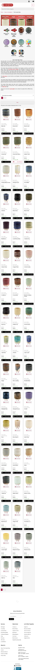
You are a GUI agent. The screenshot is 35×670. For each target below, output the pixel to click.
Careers (2, 649)
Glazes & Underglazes (8, 12)
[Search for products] (16, 9)
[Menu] (32, 5)
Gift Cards (3, 639)
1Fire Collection (29, 46)
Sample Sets (13, 55)
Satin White (15, 465)
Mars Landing (16, 380)
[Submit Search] (33, 9)
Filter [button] (17, 102)
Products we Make (4, 653)
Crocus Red (15, 295)
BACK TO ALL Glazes (6, 34)
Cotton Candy (27, 267)
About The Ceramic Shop (5, 648)
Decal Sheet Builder (4, 632)
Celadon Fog (27, 238)
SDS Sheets (14, 632)
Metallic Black (27, 380)
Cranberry (3, 295)
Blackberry (3, 238)
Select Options (6, 133)
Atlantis (3, 210)
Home (2, 12)
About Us (3, 645)
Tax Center (14, 636)
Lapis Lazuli (26, 352)
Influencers (26, 636)
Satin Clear (26, 437)
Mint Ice (3, 577)
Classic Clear (4, 267)
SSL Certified (17, 665)
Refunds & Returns (4, 651)
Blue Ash (3, 126)
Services (3, 624)
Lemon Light (4, 549)
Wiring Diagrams (15, 634)
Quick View (6, 119)
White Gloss (15, 493)
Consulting (3, 628)
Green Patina (27, 324)
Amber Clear (27, 154)
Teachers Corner (15, 630)
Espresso (3, 324)
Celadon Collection (6, 46)
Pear (2, 437)
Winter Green (27, 493)
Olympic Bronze (16, 408)
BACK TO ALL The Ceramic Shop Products (13, 35)
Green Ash (3, 154)
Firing (2, 636)
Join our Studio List (27, 632)
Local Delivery (3, 641)
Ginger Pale (15, 521)
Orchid (25, 408)
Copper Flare (16, 267)
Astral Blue (26, 182)
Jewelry (14, 352)
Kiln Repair (3, 626)
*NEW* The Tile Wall (21, 56)
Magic (2, 380)
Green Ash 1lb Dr (16, 154)
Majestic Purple (16, 549)
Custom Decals (3, 630)
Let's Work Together (29, 624)
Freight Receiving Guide (16, 639)
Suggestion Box (27, 637)
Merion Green (27, 549)
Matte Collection (21, 46)
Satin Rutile (3, 465)
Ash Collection (28, 33)
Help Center (15, 624)
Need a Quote (15, 637)
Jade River (3, 352)
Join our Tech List (27, 630)
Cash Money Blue (16, 238)
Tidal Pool (3, 493)
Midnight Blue (4, 408)
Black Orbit (26, 210)
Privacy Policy (3, 655)
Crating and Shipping (4, 634)
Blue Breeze (4, 521)
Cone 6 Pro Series (21, 34)
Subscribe (11, 619)
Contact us (14, 626)
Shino (25, 465)
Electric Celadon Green (27, 295)
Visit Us (20, 645)
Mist (14, 577)
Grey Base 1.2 (27, 521)
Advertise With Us (27, 634)
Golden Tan (15, 324)
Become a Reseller (27, 628)
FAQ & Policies (15, 628)
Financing (2, 637)
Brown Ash (15, 126)
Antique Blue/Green (5, 182)
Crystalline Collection (14, 46)
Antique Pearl (16, 182)
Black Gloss (15, 210)
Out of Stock (17, 161)
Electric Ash (26, 126)
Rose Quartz (15, 437)
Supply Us (26, 626)
